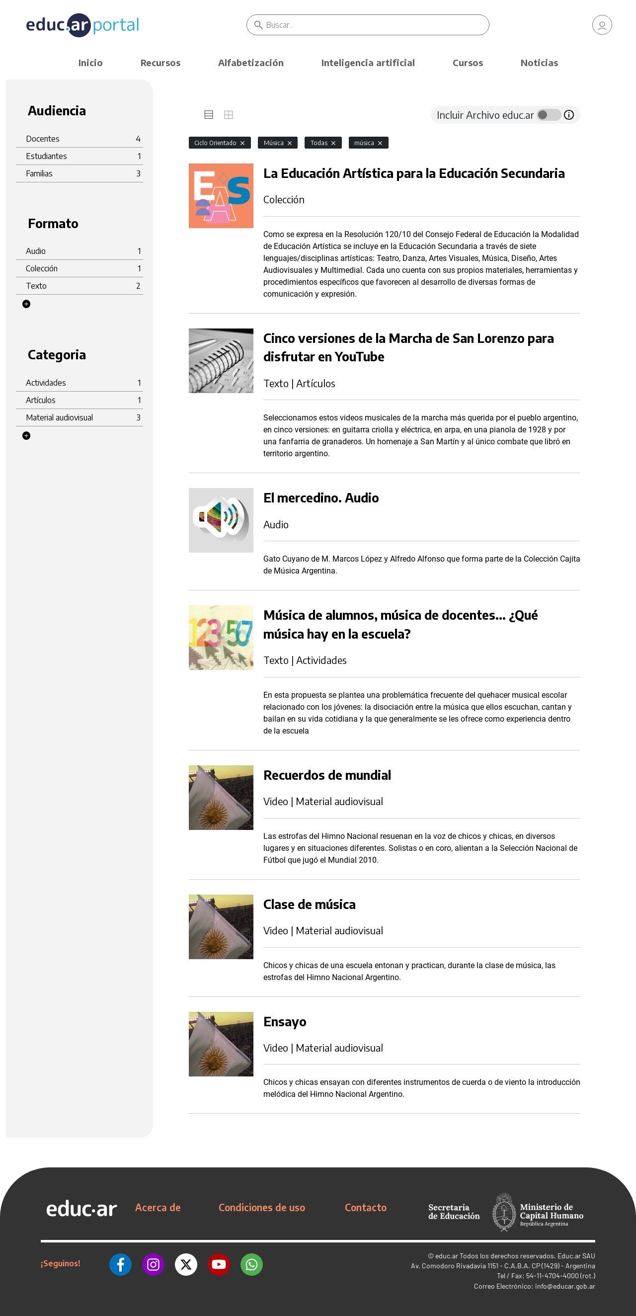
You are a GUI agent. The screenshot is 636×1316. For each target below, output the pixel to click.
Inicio (91, 62)
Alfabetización (251, 62)
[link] (602, 25)
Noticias (539, 62)
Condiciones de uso (262, 1207)
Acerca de (158, 1207)
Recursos (160, 62)
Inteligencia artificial (368, 62)
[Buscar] (377, 25)
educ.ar (446, 1255)
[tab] (209, 114)
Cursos (468, 62)
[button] (26, 304)
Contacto (366, 1207)
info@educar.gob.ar (565, 1286)
